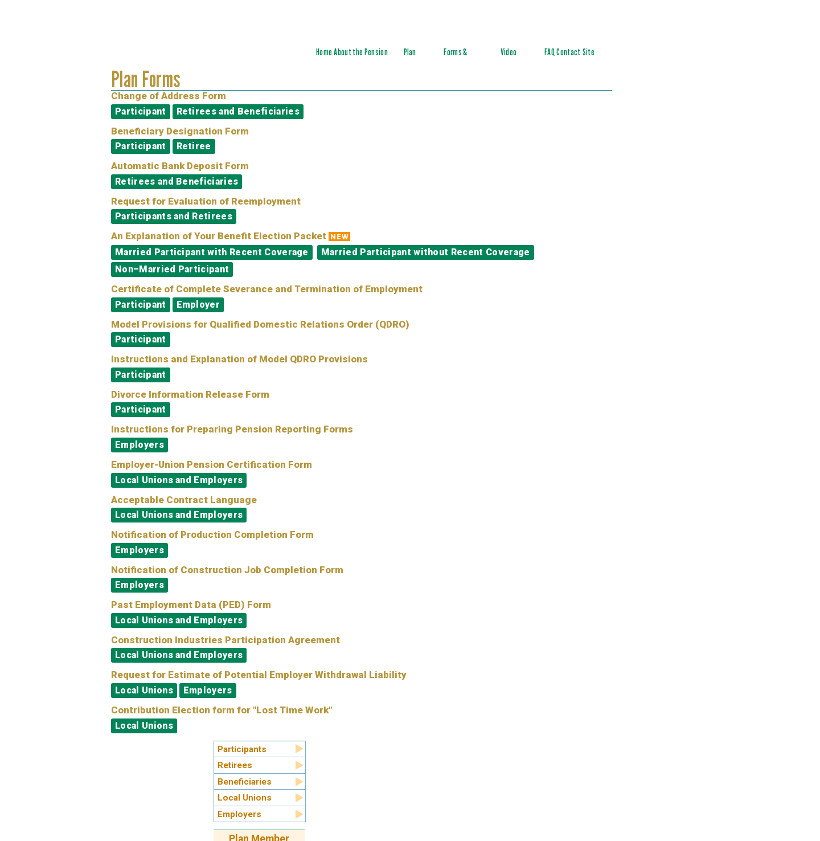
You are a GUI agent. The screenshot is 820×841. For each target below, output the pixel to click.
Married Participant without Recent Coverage (425, 252)
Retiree (194, 146)
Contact (568, 52)
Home (324, 52)
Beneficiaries (245, 782)
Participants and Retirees (173, 216)
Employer (198, 304)
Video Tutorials (514, 58)
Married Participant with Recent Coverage (212, 252)
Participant (140, 111)
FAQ (549, 52)
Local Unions (144, 690)
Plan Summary (417, 58)
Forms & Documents (460, 58)
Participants (242, 749)
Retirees (235, 765)
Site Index (590, 58)
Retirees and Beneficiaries (238, 111)
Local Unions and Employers (179, 480)
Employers (139, 444)
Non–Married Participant (172, 269)
